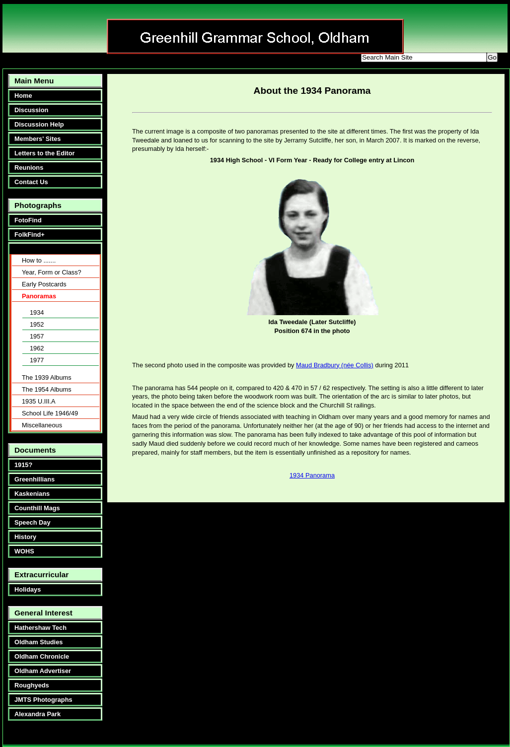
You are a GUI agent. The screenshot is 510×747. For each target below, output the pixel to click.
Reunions (28, 167)
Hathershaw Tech (40, 627)
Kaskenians (32, 493)
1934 (37, 312)
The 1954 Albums (47, 389)
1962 (37, 348)
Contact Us (31, 182)
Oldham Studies (38, 642)
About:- (23, 249)
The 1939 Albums (47, 377)
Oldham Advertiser (42, 671)
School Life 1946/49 (50, 413)
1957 (37, 336)
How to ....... (39, 260)
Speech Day (32, 522)
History (25, 537)
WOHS (24, 551)
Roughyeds (31, 685)
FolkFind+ (29, 234)
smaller (300, 59)
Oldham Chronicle (41, 656)
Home (23, 95)
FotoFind (28, 220)
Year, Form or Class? (51, 272)
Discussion (31, 110)
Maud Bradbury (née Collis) (334, 365)
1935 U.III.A (39, 401)
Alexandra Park (37, 714)
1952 (37, 324)
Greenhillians (34, 479)
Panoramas (39, 296)
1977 (37, 360)
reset (334, 59)
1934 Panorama (312, 475)
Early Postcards (44, 284)
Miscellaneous (42, 425)
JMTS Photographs (43, 699)
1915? (23, 465)
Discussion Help (39, 124)
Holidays (27, 589)
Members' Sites (37, 138)
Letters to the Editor (44, 153)
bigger (264, 59)
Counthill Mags (37, 508)
